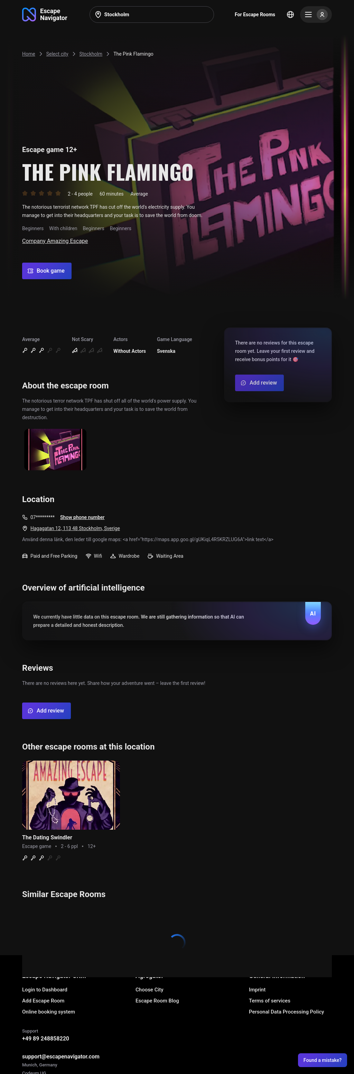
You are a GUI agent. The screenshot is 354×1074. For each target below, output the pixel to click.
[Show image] (55, 450)
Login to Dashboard (44, 990)
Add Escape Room (43, 1001)
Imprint (257, 990)
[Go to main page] (44, 14)
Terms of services (269, 1001)
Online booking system (48, 1012)
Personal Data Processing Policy (286, 1012)
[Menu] (316, 14)
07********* (42, 517)
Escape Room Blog (157, 1001)
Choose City (150, 990)
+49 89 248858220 (45, 1038)
